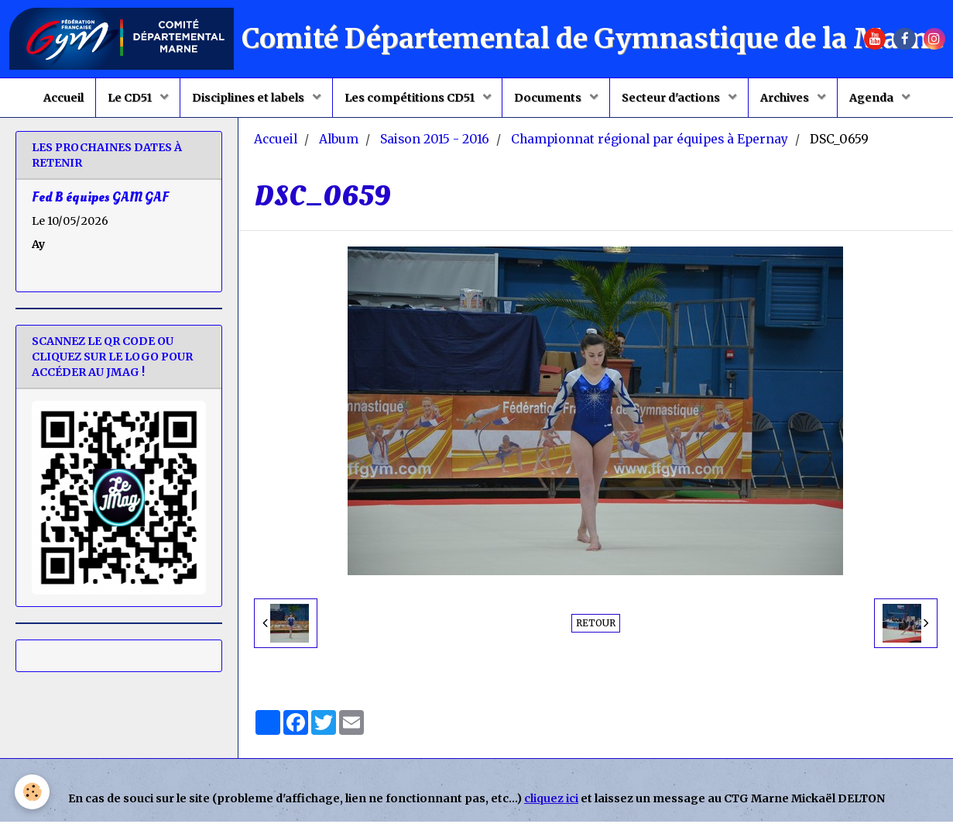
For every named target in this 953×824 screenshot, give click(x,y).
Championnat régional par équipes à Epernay (649, 141)
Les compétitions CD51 (410, 98)
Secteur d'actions (672, 98)
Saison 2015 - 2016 (434, 141)
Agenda (873, 98)
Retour (595, 625)
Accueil (63, 98)
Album (338, 141)
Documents (549, 98)
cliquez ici (551, 801)
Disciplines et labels (248, 98)
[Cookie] (32, 791)
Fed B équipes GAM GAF (100, 200)
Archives (786, 98)
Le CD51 (130, 98)
